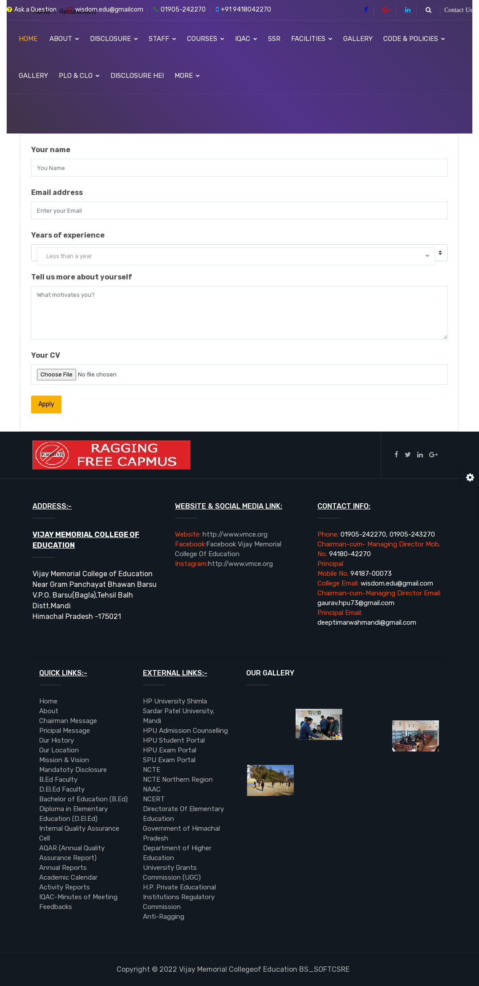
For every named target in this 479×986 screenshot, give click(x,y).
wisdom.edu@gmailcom (105, 9)
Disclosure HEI (137, 76)
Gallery (358, 39)
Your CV (45, 355)
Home (28, 39)
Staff (162, 39)
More (187, 76)
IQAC (246, 39)
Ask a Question (32, 9)
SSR (274, 39)
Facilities (312, 39)
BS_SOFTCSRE (233, 969)
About (64, 39)
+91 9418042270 (243, 9)
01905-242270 (180, 9)
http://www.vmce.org (221, 534)
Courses (205, 39)
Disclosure (114, 39)
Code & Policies (414, 39)
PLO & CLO (79, 76)
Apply (46, 404)
